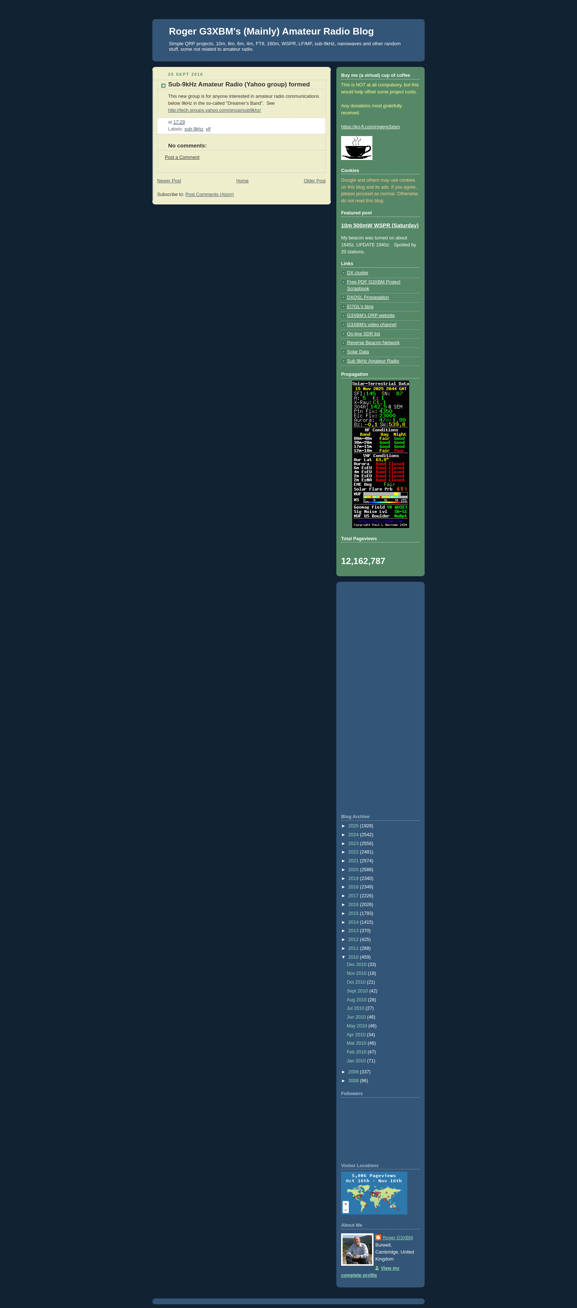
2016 (354, 904)
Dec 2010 (357, 964)
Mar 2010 (357, 1043)
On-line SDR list (363, 333)
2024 (354, 834)
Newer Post (169, 180)
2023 (354, 843)
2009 (354, 1071)
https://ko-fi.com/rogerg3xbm (370, 126)
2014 (354, 922)
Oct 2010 (357, 982)
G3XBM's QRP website (371, 315)
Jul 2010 (356, 1008)
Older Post (315, 180)
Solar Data (358, 351)
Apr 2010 (357, 1034)
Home (242, 180)
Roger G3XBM (398, 1237)
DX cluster (357, 272)
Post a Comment (182, 157)
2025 (354, 825)
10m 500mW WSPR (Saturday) (380, 225)
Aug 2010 (357, 999)
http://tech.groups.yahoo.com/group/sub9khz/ (214, 110)
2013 (354, 930)
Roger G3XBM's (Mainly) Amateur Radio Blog (271, 31)
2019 (354, 878)
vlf (208, 129)
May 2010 (357, 1026)
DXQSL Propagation (368, 297)
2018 (354, 887)
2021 (354, 860)
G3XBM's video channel (371, 324)
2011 (354, 948)
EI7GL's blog (360, 306)
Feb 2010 (357, 1052)
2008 (354, 1080)
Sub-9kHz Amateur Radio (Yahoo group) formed (239, 84)
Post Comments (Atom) (209, 194)
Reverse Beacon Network (373, 342)
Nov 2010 (357, 973)
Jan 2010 (357, 1060)
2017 (354, 895)
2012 (354, 939)
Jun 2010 (357, 1017)
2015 (354, 913)
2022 (354, 852)
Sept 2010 (358, 991)
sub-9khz (193, 129)
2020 (354, 869)
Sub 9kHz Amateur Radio (373, 361)
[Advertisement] (380, 698)
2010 (354, 957)
